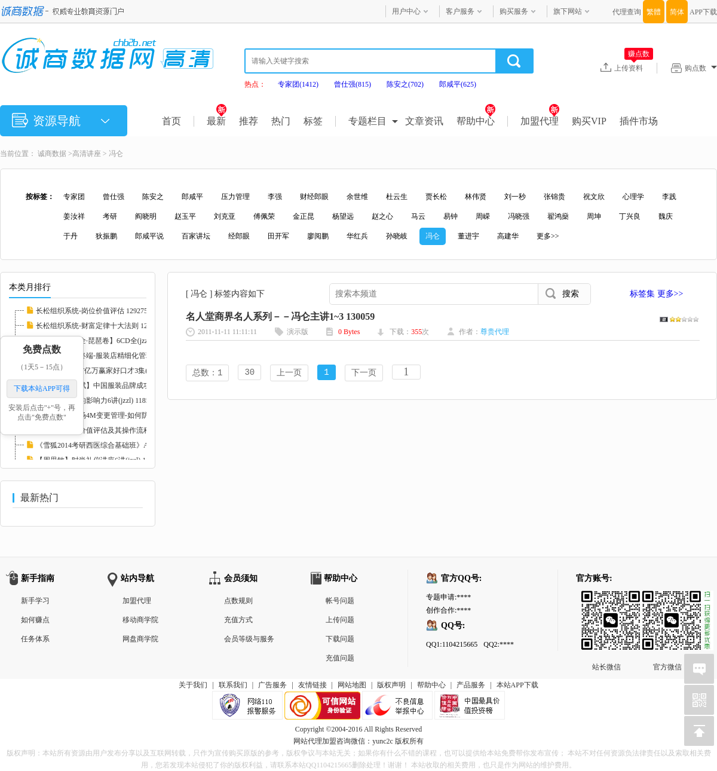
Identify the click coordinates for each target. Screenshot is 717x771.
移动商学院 (140, 620)
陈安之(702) (405, 84)
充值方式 (238, 620)
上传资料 (633, 67)
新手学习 (35, 600)
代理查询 (626, 12)
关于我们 (193, 685)
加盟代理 (539, 121)
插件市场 (639, 121)
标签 (313, 121)
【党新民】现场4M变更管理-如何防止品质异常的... (116, 415)
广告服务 (272, 685)
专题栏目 (367, 121)
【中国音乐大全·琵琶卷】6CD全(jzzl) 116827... (108, 340)
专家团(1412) (298, 84)
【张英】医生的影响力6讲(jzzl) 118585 (96, 400)
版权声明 (391, 685)
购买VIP (589, 121)
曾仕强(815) (352, 84)
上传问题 (340, 620)
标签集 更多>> (656, 293)
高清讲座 (86, 153)
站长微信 (606, 600)
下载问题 (340, 639)
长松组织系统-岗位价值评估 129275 (92, 311)
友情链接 (312, 685)
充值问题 (340, 658)
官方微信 (667, 600)
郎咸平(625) (457, 84)
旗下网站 (567, 11)
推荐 (248, 121)
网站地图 (352, 685)
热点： (255, 84)
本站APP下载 (517, 685)
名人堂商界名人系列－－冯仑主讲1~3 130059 (280, 316)
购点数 (701, 68)
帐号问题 (340, 600)
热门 (280, 121)
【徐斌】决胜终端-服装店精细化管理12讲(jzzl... (110, 355)
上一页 (289, 373)
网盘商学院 (140, 639)
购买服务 (514, 11)
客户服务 (460, 11)
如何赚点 (35, 620)
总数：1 (207, 373)
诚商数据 (52, 153)
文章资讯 (424, 121)
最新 (216, 121)
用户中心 (406, 11)
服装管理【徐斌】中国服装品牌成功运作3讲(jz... (112, 385)
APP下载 (703, 12)
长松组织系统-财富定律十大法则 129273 (99, 326)
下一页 (363, 373)
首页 (171, 121)
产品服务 (470, 685)
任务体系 (35, 639)
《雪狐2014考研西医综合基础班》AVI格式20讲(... (114, 445)
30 (249, 373)
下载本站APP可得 (42, 388)
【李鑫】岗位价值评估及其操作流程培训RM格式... (116, 430)
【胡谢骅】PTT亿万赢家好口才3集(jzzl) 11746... (110, 370)
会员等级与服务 (249, 639)
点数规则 (238, 600)
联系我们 (233, 685)
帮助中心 (475, 121)
